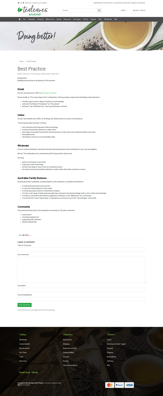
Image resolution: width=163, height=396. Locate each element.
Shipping (66, 344)
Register (134, 3)
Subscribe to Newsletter (122, 3)
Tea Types (77, 19)
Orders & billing (68, 352)
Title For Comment (24, 245)
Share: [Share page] (24, 235)
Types (109, 340)
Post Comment (24, 305)
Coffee (85, 19)
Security (66, 357)
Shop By (40, 19)
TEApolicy (68, 334)
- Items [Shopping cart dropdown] (137, 10)
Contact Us (35, 3)
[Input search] (79, 10)
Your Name (22, 286)
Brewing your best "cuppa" (116, 344)
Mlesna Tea (50, 19)
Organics (110, 352)
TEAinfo (111, 334)
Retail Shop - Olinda (28, 372)
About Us (28, 3)
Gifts (100, 19)
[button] (122, 10)
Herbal (59, 19)
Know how (23, 361)
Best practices (24, 348)
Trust (21, 357)
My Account (67, 340)
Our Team (23, 352)
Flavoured (67, 19)
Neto (59, 383)
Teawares (31, 19)
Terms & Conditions (70, 365)
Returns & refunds (69, 348)
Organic (93, 19)
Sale (115, 19)
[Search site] (99, 10)
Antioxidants (111, 357)
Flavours (110, 348)
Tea (24, 19)
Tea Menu (44, 3)
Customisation (24, 344)
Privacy (65, 361)
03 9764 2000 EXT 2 (104, 3)
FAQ (108, 365)
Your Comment (23, 255)
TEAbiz (22, 334)
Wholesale (141, 3)
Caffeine (110, 361)
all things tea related (49, 93)
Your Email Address (25, 295)
